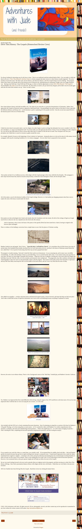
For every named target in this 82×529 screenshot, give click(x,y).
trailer (13, 85)
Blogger (41, 527)
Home (38, 520)
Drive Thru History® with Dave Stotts (20, 79)
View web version (38, 523)
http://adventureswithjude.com (34, 508)
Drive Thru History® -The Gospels (63, 84)
